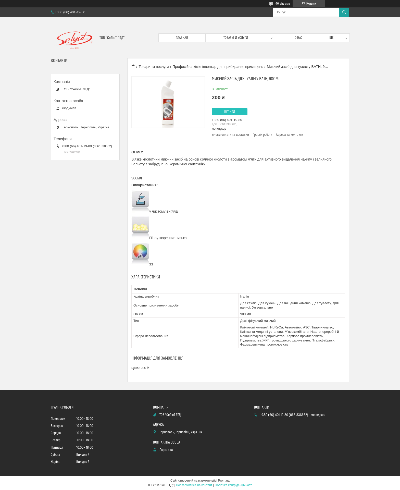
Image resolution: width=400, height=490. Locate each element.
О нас (299, 38)
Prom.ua (224, 480)
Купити (229, 112)
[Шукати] (344, 12)
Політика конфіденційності (234, 485)
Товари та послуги (154, 67)
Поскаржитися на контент (194, 485)
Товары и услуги (235, 38)
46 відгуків (283, 3)
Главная (182, 38)
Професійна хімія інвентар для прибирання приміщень (217, 67)
